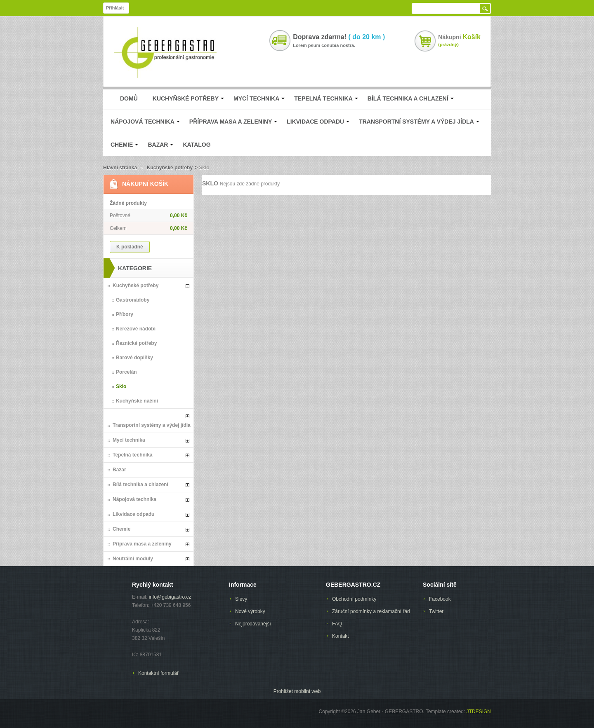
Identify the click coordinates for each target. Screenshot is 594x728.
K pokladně (129, 247)
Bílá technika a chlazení (140, 484)
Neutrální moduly (133, 559)
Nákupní (459, 36)
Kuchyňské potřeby (170, 168)
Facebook (440, 599)
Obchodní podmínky (354, 599)
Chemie (121, 529)
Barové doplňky (134, 357)
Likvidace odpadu (133, 514)
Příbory (124, 314)
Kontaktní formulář (158, 673)
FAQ (337, 624)
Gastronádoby (132, 300)
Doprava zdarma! (339, 37)
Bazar (119, 470)
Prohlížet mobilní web (297, 691)
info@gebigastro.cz (170, 597)
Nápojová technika (134, 499)
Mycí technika (129, 440)
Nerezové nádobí (136, 329)
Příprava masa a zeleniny (142, 544)
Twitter (436, 611)
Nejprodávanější (253, 624)
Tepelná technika (132, 455)
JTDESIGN (478, 711)
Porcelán (126, 372)
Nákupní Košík (145, 183)
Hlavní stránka (120, 168)
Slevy (241, 599)
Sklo (121, 386)
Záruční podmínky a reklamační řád (371, 611)
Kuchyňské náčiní (137, 401)
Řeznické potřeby (136, 343)
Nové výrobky (250, 611)
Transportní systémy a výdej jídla (152, 425)
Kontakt (340, 636)
